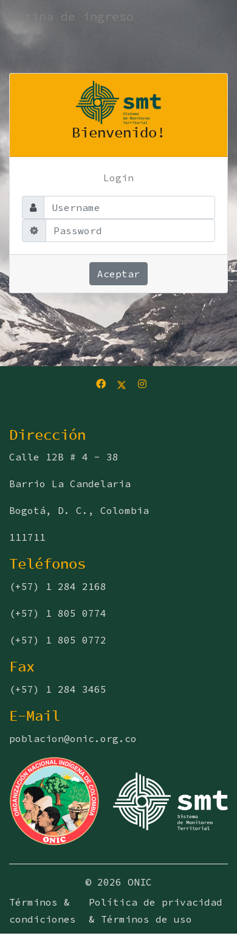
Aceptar (118, 274)
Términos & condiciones (42, 910)
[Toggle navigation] (52, 40)
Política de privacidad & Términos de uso (155, 910)
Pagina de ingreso (72, 16)
